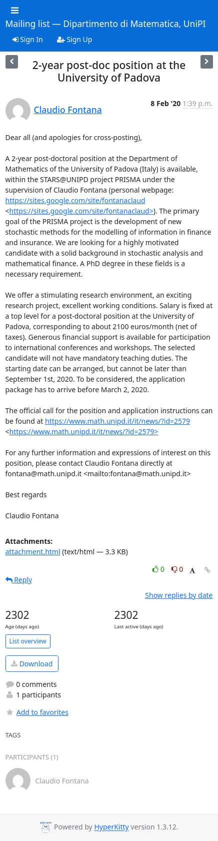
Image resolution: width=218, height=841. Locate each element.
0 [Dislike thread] (178, 569)
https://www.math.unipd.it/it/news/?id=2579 (117, 421)
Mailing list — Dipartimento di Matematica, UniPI (106, 24)
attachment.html (33, 551)
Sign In (27, 39)
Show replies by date (178, 595)
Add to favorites (37, 712)
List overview (28, 641)
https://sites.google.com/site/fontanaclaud (76, 200)
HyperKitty (111, 827)
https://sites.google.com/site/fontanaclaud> (82, 211)
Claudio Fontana (68, 110)
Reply (19, 579)
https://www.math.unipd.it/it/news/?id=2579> (84, 431)
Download (31, 663)
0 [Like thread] (159, 569)
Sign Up (74, 39)
